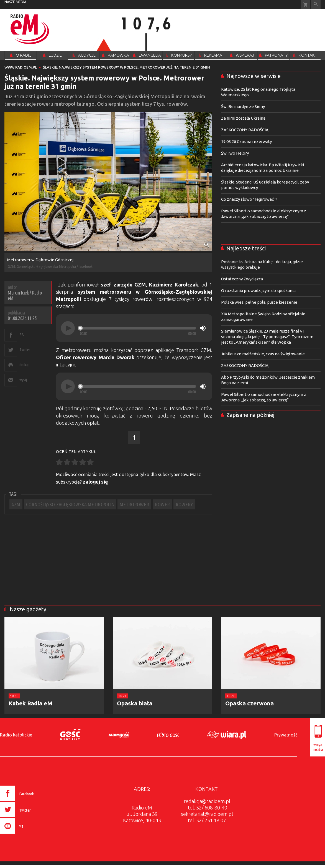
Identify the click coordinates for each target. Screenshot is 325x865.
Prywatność (285, 734)
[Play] (68, 328)
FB (21, 334)
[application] (134, 328)
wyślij (23, 379)
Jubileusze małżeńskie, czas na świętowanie (263, 353)
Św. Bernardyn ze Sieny (243, 106)
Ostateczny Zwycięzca (242, 278)
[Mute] (203, 328)
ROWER (162, 504)
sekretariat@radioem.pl (207, 814)
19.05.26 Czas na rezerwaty (246, 141)
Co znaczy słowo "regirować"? (249, 199)
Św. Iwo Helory (235, 153)
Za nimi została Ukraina (243, 118)
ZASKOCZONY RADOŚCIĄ (244, 129)
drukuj (23, 364)
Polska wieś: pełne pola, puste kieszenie (259, 302)
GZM (16, 504)
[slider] (138, 328)
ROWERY (184, 504)
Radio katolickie (16, 734)
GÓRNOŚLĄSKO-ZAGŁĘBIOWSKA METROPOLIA (70, 504)
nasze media (15, 2)
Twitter (24, 349)
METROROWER (134, 504)
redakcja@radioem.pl (207, 801)
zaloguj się (95, 481)
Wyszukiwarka (316, 4)
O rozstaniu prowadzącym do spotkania (258, 290)
